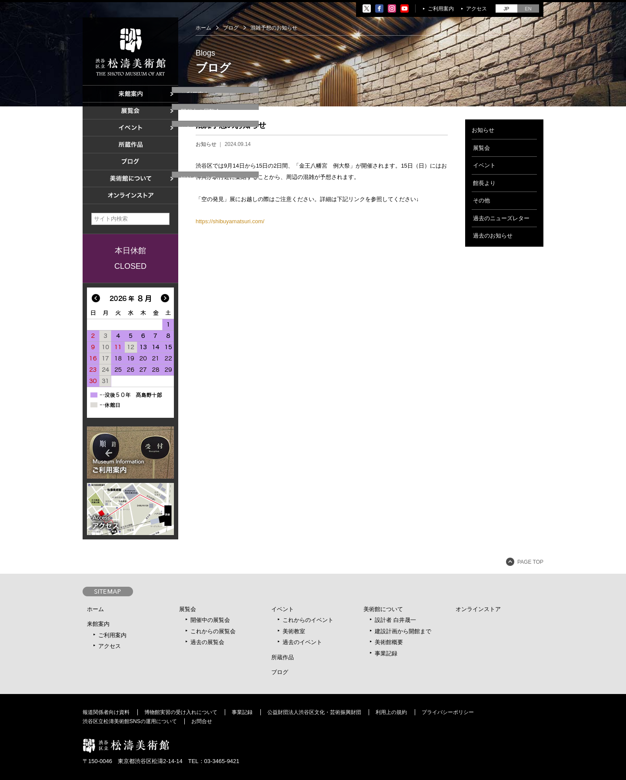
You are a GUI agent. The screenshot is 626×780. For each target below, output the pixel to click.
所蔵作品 (282, 657)
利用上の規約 (391, 712)
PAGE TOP (530, 562)
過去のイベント (302, 642)
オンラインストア (478, 609)
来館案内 (98, 624)
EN (528, 8)
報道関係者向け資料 (106, 712)
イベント (484, 165)
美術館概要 (389, 642)
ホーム (203, 28)
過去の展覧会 (207, 642)
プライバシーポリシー (448, 712)
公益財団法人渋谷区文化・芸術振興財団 (314, 712)
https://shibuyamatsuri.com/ (230, 221)
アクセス (476, 9)
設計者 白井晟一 (395, 620)
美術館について (383, 609)
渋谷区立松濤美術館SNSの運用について (130, 721)
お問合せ (201, 721)
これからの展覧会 (213, 631)
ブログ (231, 28)
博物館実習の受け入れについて (180, 712)
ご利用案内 (441, 9)
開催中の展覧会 (210, 620)
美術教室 (294, 631)
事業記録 (386, 653)
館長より (484, 183)
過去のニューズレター (501, 218)
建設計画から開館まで (403, 631)
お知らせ (206, 144)
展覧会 (481, 148)
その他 (481, 200)
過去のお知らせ (493, 235)
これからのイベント (308, 620)
